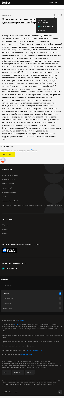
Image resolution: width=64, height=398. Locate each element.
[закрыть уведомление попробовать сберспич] (54, 21)
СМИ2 (7, 372)
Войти (51, 3)
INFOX (30, 372)
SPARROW (18, 372)
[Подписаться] (60, 285)
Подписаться (7, 154)
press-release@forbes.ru (34, 350)
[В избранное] (61, 15)
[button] (61, 2)
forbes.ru (21, 320)
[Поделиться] (58, 15)
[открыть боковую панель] (56, 2)
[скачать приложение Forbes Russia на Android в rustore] (9, 250)
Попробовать (42, 31)
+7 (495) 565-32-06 (26, 354)
